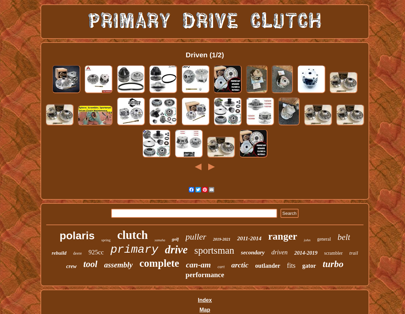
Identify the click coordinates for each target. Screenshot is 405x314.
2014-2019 (305, 253)
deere (77, 253)
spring (106, 240)
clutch (132, 235)
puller (195, 237)
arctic (239, 265)
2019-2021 (221, 239)
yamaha (160, 240)
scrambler (333, 253)
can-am (198, 264)
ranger (282, 236)
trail (353, 253)
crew (71, 266)
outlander (267, 265)
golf (175, 239)
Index (205, 300)
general (324, 239)
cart (221, 266)
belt (344, 237)
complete (159, 263)
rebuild (59, 253)
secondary (253, 252)
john (307, 240)
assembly (118, 265)
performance (204, 275)
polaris (77, 236)
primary (134, 249)
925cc (96, 252)
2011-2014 (249, 238)
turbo (333, 264)
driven (279, 252)
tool (90, 264)
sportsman (214, 250)
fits (291, 265)
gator (309, 265)
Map (204, 310)
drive (176, 250)
